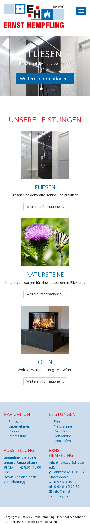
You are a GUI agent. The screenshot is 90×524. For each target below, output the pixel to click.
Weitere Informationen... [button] (45, 78)
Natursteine (63, 426)
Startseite (16, 421)
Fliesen (59, 421)
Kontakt (15, 431)
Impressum (17, 436)
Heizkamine (63, 436)
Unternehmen (19, 426)
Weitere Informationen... (45, 206)
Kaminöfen (62, 440)
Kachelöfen (62, 431)
